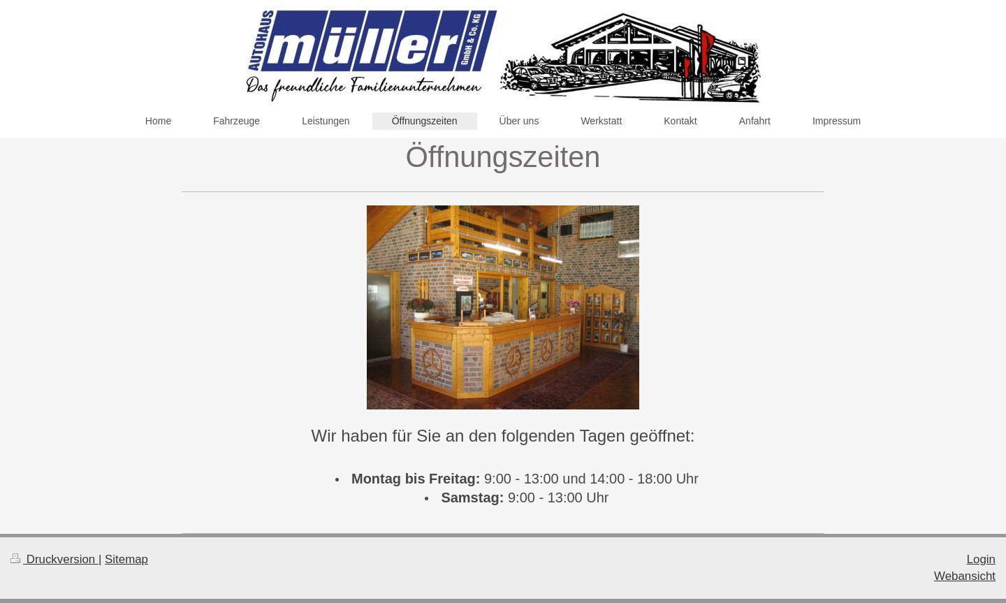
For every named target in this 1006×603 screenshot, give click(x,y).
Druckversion (54, 559)
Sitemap (126, 559)
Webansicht (965, 576)
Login (981, 559)
